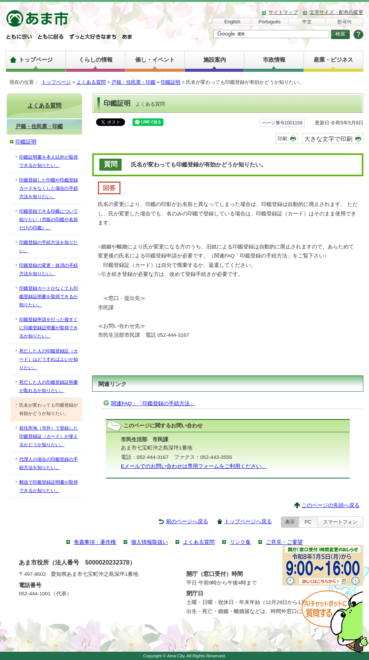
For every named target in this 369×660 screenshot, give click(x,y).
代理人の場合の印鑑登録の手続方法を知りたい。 (48, 463)
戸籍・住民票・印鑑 (133, 82)
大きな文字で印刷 (328, 138)
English (232, 21)
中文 (307, 21)
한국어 (344, 21)
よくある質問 (91, 82)
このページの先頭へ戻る (331, 505)
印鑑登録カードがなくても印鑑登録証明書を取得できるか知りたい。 (48, 296)
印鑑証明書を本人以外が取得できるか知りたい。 (48, 161)
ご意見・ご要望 (284, 542)
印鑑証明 (170, 82)
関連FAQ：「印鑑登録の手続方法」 (153, 403)
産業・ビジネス (333, 59)
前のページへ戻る (187, 521)
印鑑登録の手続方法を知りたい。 (48, 246)
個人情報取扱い (149, 542)
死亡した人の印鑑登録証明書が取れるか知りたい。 (48, 386)
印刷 (282, 138)
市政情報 (274, 59)
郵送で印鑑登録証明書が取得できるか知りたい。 (48, 486)
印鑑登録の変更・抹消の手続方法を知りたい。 (48, 269)
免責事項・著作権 (95, 542)
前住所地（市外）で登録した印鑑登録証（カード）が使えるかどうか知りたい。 (48, 436)
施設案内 (214, 59)
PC (308, 522)
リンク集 (240, 542)
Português (270, 21)
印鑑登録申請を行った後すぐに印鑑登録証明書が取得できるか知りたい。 (48, 328)
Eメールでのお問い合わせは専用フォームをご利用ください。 (194, 466)
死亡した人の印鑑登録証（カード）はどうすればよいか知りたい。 (48, 359)
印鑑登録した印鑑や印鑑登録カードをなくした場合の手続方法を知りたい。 (48, 188)
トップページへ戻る (248, 521)
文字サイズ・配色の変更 (336, 12)
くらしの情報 (96, 59)
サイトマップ (283, 12)
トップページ (36, 59)
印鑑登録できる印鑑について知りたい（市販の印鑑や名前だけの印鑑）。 (48, 219)
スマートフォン (340, 522)
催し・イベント (155, 59)
